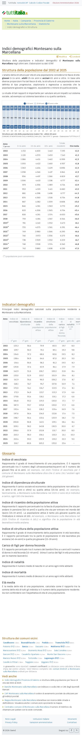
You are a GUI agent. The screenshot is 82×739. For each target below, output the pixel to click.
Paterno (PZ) (11, 646)
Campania (26, 20)
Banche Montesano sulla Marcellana (21, 687)
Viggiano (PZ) (49, 662)
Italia (15, 20)
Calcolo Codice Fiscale (39, 3)
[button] (71, 730)
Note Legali (10, 719)
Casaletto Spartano (33, 654)
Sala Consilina (63, 650)
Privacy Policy (11, 722)
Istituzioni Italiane (41, 719)
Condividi (74, 56)
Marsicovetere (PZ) (14, 650)
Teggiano (32, 662)
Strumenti (72, 719)
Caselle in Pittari (13, 662)
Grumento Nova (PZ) (40, 650)
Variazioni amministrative (41, 722)
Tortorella (35, 658)
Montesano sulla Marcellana (21, 24)
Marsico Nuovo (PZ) (14, 658)
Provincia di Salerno (44, 20)
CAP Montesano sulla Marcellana (19, 693)
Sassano (42, 646)
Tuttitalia (12, 3)
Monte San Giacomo (59, 654)
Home (7, 20)
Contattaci (72, 722)
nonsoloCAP (22, 3)
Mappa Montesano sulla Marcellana (20, 700)
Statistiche (44, 24)
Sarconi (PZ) (11, 654)
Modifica (62, 56)
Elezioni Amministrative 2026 (66, 3)
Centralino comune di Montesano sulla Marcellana (27, 707)
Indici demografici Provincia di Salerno (22, 680)
